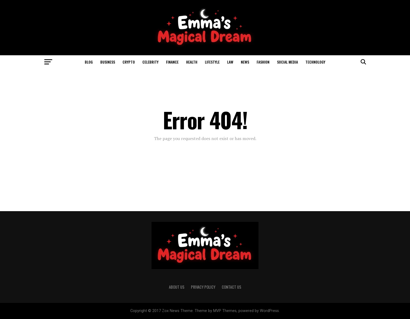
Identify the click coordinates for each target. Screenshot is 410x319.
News (245, 62)
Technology (315, 62)
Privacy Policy (203, 287)
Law (230, 62)
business (107, 62)
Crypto (129, 62)
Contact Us (231, 287)
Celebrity (150, 62)
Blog (89, 62)
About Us (176, 287)
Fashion (263, 62)
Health (191, 62)
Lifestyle (212, 62)
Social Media (287, 62)
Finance (172, 62)
